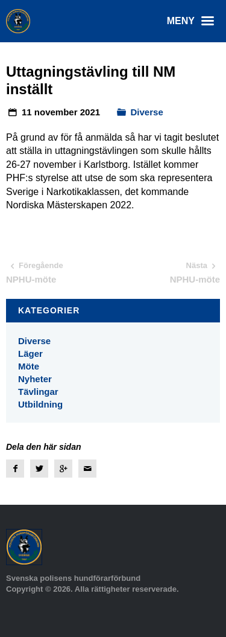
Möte (28, 366)
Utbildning (40, 404)
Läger (30, 353)
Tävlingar (38, 391)
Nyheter (35, 379)
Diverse (147, 112)
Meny (193, 21)
